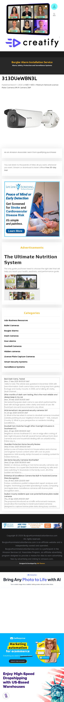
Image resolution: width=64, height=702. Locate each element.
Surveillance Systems (14, 367)
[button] (32, 73)
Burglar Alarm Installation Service (32, 62)
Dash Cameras (11, 336)
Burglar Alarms (11, 331)
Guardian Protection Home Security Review (22, 444)
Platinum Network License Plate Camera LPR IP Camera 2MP (30, 86)
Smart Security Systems (15, 362)
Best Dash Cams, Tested (14, 379)
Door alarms (10, 341)
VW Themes (40, 563)
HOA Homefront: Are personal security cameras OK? (26, 410)
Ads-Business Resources (16, 320)
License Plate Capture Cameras (19, 356)
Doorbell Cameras (13, 346)
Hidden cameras (12, 351)
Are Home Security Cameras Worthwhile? (21, 460)
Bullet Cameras (11, 325)
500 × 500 (29, 85)
